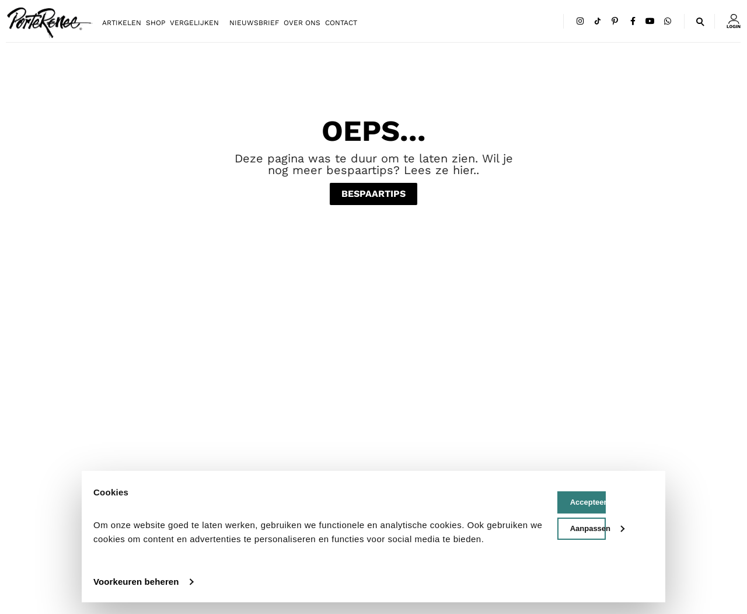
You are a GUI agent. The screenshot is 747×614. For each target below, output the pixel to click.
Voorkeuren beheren (136, 582)
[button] (699, 17)
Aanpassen (588, 528)
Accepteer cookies (588, 502)
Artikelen (121, 23)
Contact (341, 23)
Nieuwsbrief (254, 23)
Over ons (302, 23)
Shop (155, 23)
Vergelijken (194, 23)
